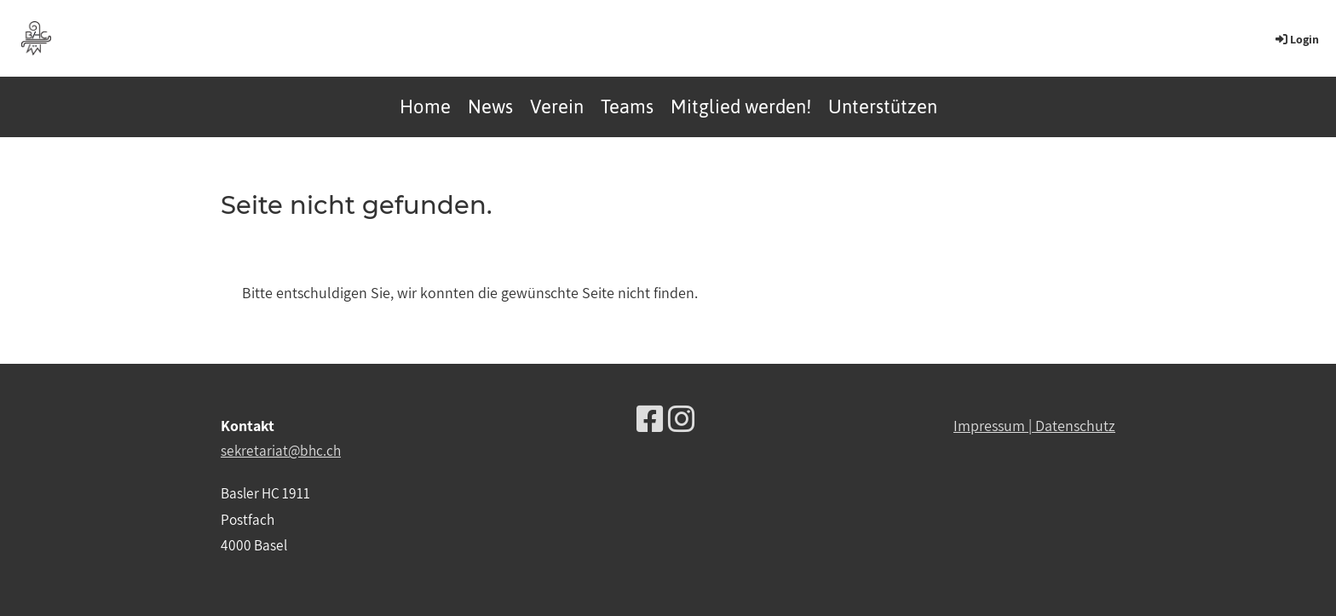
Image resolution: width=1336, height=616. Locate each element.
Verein (557, 106)
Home (425, 106)
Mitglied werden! (741, 106)
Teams (627, 106)
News (490, 106)
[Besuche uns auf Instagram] (681, 419)
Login (1296, 39)
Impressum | (994, 425)
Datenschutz (1075, 425)
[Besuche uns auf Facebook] (650, 419)
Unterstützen (882, 106)
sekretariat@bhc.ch (281, 450)
